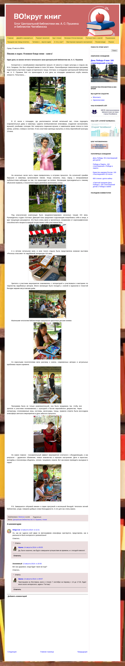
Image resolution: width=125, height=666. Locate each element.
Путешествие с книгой (94, 38)
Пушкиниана (110, 38)
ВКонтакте (97, 97)
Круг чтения (57, 38)
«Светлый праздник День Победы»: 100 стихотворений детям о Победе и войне (104, 184)
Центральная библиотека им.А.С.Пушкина (27, 519)
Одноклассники (99, 100)
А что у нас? (58, 42)
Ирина (20, 547)
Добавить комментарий (17, 596)
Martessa (21, 517)
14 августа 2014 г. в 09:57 (33, 579)
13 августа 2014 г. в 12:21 (30, 530)
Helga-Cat (16, 530)
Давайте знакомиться (25, 38)
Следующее (12, 652)
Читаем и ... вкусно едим (41, 42)
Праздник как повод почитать (18, 42)
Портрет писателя (42, 38)
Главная (10, 38)
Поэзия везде (100, 42)
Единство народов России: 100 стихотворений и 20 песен (104, 173)
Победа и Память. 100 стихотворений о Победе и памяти (103, 166)
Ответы (17, 543)
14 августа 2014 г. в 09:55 (33, 547)
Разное (111, 42)
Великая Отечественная (73, 38)
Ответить (15, 538)
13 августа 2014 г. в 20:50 (32, 564)
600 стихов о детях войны (102, 178)
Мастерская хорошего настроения (79, 42)
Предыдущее (82, 652)
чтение (44, 519)
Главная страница (47, 652)
